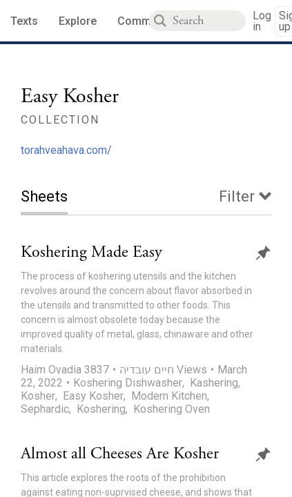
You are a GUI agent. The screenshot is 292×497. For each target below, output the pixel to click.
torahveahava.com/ (66, 150)
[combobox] (209, 20)
